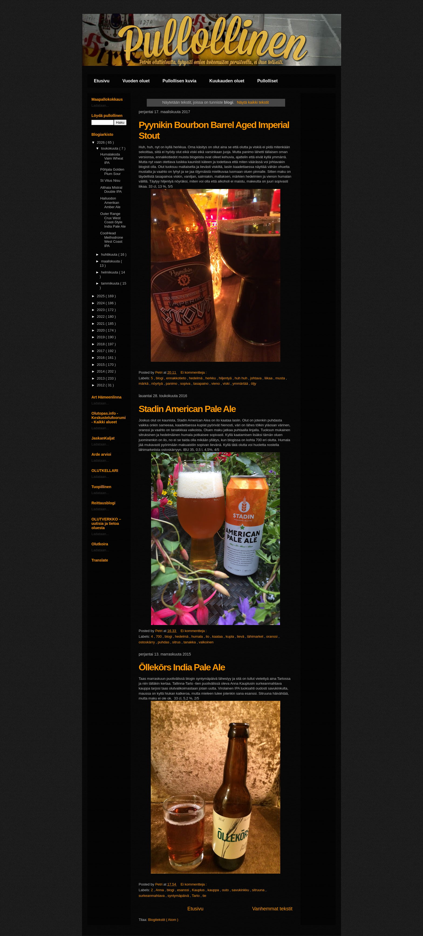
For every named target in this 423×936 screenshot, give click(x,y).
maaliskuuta (111, 261)
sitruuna (258, 890)
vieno (216, 383)
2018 (101, 344)
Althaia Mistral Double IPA (111, 189)
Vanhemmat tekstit (272, 908)
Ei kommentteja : (193, 372)
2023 (101, 310)
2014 (101, 371)
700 (159, 636)
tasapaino (201, 383)
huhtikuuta (109, 254)
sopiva (185, 383)
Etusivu (102, 81)
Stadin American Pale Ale (187, 409)
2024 (101, 303)
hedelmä (196, 378)
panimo (172, 383)
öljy (253, 383)
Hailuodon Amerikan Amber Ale (110, 202)
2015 (101, 365)
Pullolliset (267, 81)
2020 (101, 330)
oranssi (272, 636)
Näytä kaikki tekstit (253, 102)
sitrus (177, 642)
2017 (101, 351)
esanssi (183, 890)
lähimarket (255, 636)
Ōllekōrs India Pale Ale (182, 667)
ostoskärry (147, 642)
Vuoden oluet (136, 81)
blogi (160, 378)
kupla (230, 636)
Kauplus (199, 890)
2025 (101, 296)
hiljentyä (226, 378)
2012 (101, 385)
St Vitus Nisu (110, 180)
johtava (256, 378)
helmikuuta (110, 272)
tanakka (190, 642)
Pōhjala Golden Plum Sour (112, 171)
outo (226, 890)
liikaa (268, 378)
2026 (101, 142)
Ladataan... (100, 105)
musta (280, 378)
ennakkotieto (176, 378)
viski (227, 383)
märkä (144, 383)
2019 (101, 337)
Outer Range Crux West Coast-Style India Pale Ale (113, 220)
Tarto (196, 896)
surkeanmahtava (152, 896)
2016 (101, 358)
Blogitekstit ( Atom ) (163, 920)
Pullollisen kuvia (179, 81)
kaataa (218, 636)
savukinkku (241, 890)
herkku (211, 378)
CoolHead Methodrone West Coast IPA (111, 239)
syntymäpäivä (179, 896)
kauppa (213, 890)
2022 (101, 317)
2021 (101, 324)
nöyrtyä (157, 383)
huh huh (241, 378)
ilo (208, 636)
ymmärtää (241, 383)
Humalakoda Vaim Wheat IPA (111, 158)
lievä (241, 636)
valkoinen (206, 642)
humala (197, 636)
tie (204, 896)
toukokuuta (110, 148)
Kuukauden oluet (226, 81)
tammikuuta (110, 283)
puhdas (164, 642)
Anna (160, 890)
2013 (101, 378)
